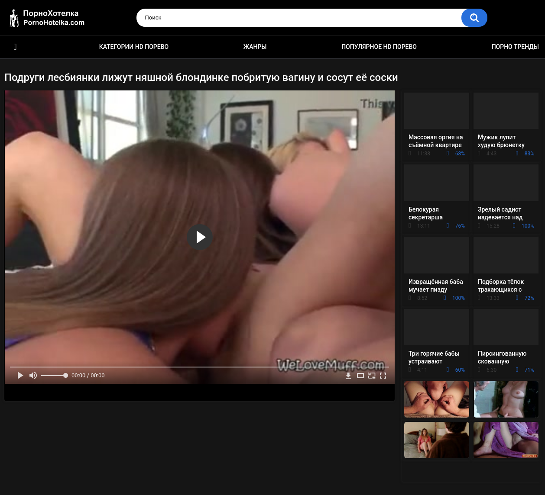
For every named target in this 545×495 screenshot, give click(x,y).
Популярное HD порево (379, 46)
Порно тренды (515, 46)
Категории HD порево (134, 46)
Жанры (255, 46)
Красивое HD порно (15, 47)
